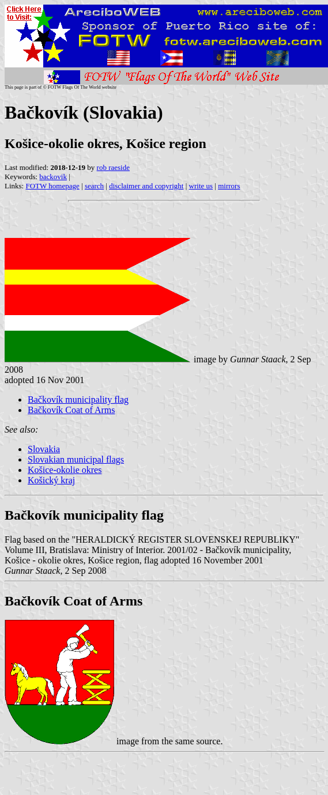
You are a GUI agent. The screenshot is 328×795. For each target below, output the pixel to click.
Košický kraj (51, 480)
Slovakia (44, 449)
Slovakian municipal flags (76, 459)
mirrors (229, 185)
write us (201, 185)
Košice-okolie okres (64, 470)
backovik (53, 176)
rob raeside (113, 167)
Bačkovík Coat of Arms (71, 410)
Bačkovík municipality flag (78, 399)
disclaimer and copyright (146, 185)
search (94, 185)
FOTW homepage (52, 185)
